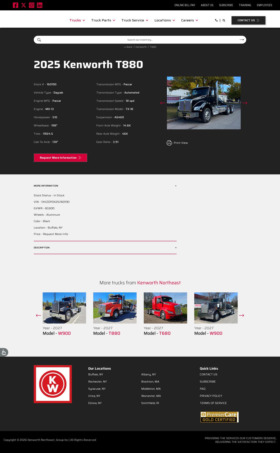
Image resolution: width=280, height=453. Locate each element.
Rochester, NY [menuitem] (97, 381)
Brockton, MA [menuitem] (150, 381)
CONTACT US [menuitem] (208, 374)
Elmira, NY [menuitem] (95, 403)
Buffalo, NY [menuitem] (95, 374)
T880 (153, 47)
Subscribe (226, 5)
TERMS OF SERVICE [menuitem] (213, 403)
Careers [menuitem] (189, 20)
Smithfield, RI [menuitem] (150, 403)
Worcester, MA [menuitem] (151, 396)
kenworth (141, 47)
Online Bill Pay (184, 5)
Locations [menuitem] (164, 20)
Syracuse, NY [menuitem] (97, 388)
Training (245, 5)
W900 (64, 333)
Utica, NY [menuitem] (94, 396)
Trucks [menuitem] (77, 20)
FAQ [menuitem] (202, 388)
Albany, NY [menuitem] (148, 374)
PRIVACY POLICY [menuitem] (211, 396)
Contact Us (246, 20)
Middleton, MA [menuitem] (151, 388)
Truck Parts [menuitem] (103, 20)
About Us (207, 5)
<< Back (128, 47)
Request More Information (58, 157)
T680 (165, 333)
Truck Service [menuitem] (134, 20)
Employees (264, 5)
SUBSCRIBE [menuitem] (208, 381)
